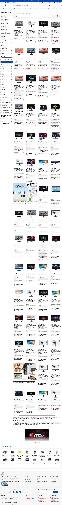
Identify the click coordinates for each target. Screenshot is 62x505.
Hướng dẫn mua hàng (40, 479)
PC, (12, 8)
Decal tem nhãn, (52, 8)
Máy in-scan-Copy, (16, 8)
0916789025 (41, 501)
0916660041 (41, 498)
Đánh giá (44, 16)
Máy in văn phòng (4, 20)
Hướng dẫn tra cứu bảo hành (41, 482)
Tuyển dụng (27, 482)
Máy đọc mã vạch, (23, 8)
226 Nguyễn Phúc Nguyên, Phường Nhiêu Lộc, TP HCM (10, 502)
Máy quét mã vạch (4, 16)
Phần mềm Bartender (4, 35)
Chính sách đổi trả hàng (53, 479)
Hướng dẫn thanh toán (40, 478)
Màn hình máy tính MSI (17, 417)
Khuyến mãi (59, 2)
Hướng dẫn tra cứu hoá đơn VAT (42, 481)
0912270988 (53, 498)
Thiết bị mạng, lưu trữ (4, 32)
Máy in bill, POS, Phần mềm (5, 24)
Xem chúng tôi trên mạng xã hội (15, 489)
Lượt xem (38, 16)
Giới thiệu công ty (27, 478)
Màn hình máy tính (4, 29)
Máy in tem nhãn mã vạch (5, 14)
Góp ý (26, 479)
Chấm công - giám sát (4, 19)
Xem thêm (31, 465)
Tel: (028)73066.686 (5, 504)
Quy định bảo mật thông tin (54, 478)
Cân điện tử (3, 37)
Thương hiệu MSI (17, 30)
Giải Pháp (29, 481)
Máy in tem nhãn (58, 8)
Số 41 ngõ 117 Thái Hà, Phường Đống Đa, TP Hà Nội (10, 497)
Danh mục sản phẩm (4, 8)
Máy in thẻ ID (3, 36)
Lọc (6, 61)
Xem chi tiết (37, 442)
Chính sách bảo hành (53, 481)
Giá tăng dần (26, 16)
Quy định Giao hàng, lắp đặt (54, 482)
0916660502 (29, 498)
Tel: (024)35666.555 (5, 498)
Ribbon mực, (47, 8)
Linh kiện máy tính (4, 30)
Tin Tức (55, 2)
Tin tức (26, 481)
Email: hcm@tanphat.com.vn (13, 504)
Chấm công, (38, 8)
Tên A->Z (49, 16)
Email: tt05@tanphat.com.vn (13, 498)
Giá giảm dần (32, 16)
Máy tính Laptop (3, 26)
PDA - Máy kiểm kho (4, 22)
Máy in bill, (33, 8)
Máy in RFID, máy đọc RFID (5, 33)
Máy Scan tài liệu (3, 17)
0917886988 (53, 501)
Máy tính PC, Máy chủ (4, 23)
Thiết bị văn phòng (4, 27)
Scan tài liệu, (29, 8)
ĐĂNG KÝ (55, 492)
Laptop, (10, 8)
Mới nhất (19, 16)
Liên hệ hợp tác (29, 479)
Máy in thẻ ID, (42, 8)
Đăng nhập (52, 6)
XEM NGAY (34, 0)
